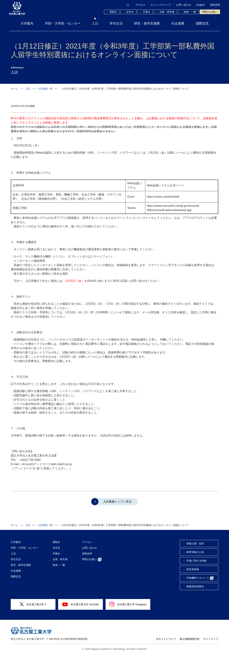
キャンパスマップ (161, 5)
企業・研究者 (166, 11)
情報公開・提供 (195, 541)
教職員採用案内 (195, 584)
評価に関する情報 (196, 558)
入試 (95, 23)
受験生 (113, 11)
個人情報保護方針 (190, 637)
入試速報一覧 (45, 88)
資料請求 (215, 5)
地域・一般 (190, 11)
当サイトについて (166, 637)
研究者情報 (192, 567)
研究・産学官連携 (147, 23)
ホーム (14, 88)
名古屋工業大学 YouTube (80, 603)
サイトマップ (210, 637)
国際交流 (202, 23)
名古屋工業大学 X (33, 603)
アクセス (140, 5)
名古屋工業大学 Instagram (128, 602)
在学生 (130, 11)
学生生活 (116, 23)
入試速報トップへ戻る (117, 499)
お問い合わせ (183, 5)
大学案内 (26, 23)
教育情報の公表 (195, 550)
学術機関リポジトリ (200, 576)
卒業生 (146, 11)
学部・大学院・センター (62, 23)
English (200, 5)
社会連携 (177, 23)
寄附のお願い (209, 11)
